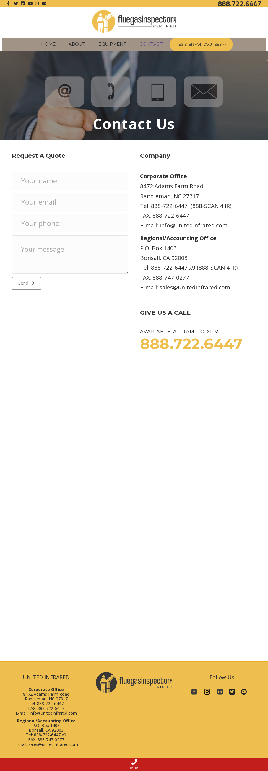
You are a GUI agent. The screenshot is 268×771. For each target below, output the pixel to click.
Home (48, 44)
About (77, 44)
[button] (26, 283)
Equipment (112, 44)
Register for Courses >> (201, 44)
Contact (151, 44)
